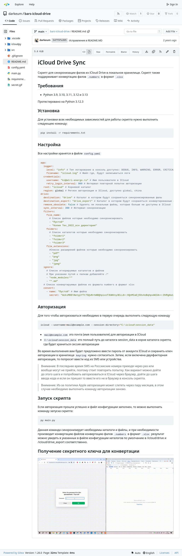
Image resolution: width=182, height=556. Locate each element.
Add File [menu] (172, 31)
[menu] (135, 553)
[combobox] (143, 31)
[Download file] (146, 52)
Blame (124, 52)
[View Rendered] (89, 51)
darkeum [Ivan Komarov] (45, 40)
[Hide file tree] (5, 31)
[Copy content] (153, 52)
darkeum (15, 13)
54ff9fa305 (60, 40)
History (135, 52)
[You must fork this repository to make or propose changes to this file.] (167, 52)
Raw (98, 52)
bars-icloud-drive (38, 13)
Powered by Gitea (14, 552)
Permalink (110, 52)
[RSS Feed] (118, 13)
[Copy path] (88, 31)
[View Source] (83, 51)
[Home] (7, 4)
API (176, 552)
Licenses (164, 552)
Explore (19, 4)
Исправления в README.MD (85, 40)
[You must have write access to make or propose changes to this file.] (174, 52)
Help (31, 4)
